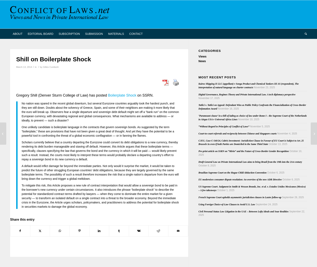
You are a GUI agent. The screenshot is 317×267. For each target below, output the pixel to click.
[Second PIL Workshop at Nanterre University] (3, 133)
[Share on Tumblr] (119, 231)
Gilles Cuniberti (51, 67)
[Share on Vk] (139, 231)
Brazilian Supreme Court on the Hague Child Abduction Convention (233, 172)
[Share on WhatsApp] (60, 231)
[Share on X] (40, 231)
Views (202, 56)
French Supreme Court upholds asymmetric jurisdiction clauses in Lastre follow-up (240, 197)
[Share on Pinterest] (79, 231)
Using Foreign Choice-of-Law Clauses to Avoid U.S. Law (227, 204)
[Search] (304, 34)
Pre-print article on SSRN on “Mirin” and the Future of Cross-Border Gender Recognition (244, 151)
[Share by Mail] (178, 231)
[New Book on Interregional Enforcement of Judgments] (314, 133)
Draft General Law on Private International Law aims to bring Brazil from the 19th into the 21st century (250, 162)
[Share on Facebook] (20, 231)
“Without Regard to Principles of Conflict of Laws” (224, 126)
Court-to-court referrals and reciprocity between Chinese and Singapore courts (238, 133)
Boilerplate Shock (122, 95)
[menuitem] (17, 34)
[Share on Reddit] (158, 231)
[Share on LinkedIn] (99, 231)
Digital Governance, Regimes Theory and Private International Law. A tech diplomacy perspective (247, 94)
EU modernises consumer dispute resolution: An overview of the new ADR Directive (240, 179)
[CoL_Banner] (60, 14)
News (202, 61)
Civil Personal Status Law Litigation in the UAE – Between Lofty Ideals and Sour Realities (243, 211)
